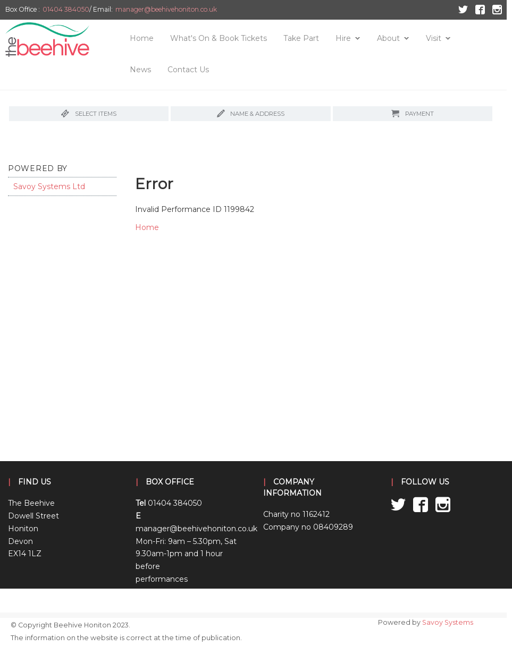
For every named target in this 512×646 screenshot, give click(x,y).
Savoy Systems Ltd (49, 186)
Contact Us (188, 69)
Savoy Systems (447, 622)
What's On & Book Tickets (218, 38)
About (388, 38)
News (140, 69)
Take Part (301, 38)
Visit (433, 38)
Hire (343, 38)
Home (142, 38)
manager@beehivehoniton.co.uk (166, 9)
